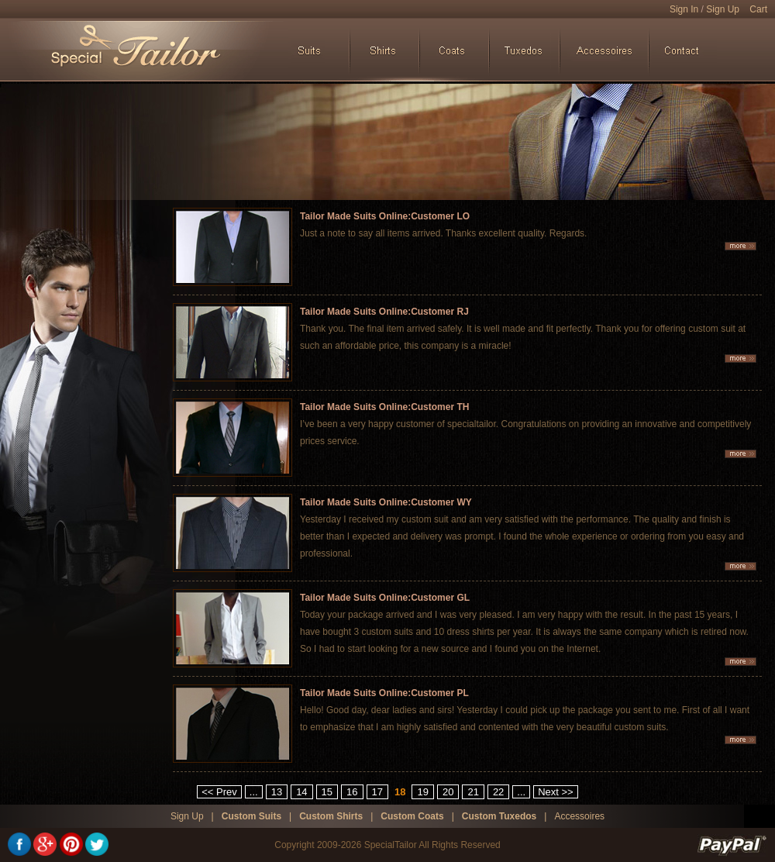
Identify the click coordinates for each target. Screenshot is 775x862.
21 (472, 792)
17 (377, 792)
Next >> (556, 792)
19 (422, 792)
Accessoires (579, 816)
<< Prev (219, 792)
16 (351, 792)
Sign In (684, 9)
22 (498, 792)
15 (327, 792)
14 (301, 792)
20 (448, 792)
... (254, 792)
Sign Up (722, 9)
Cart (758, 9)
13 (276, 792)
